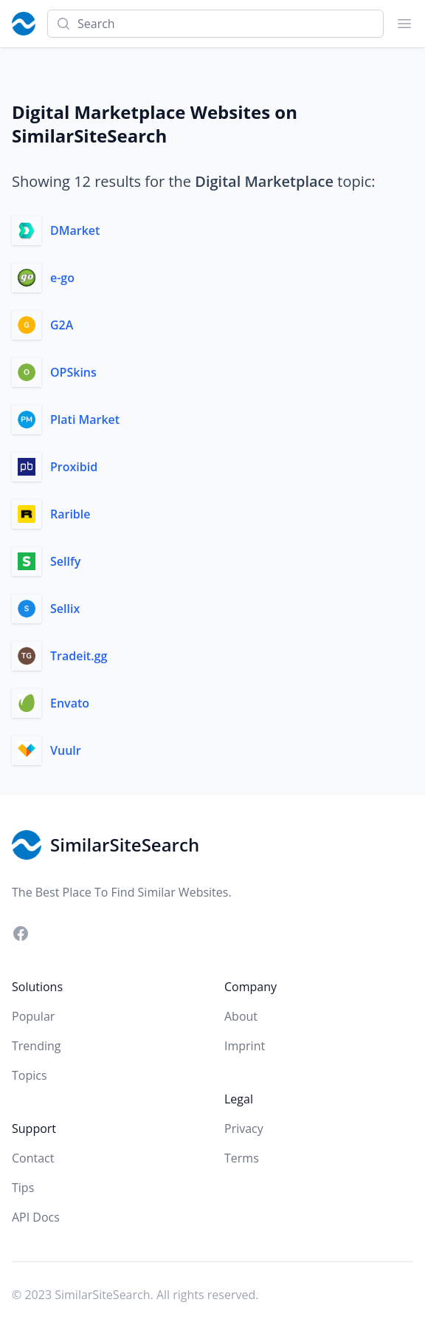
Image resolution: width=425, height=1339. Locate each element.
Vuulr (65, 750)
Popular (33, 1016)
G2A (61, 325)
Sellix (65, 608)
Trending (36, 1046)
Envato (69, 703)
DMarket (75, 230)
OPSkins (73, 372)
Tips (23, 1187)
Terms (241, 1158)
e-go (62, 278)
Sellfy (65, 561)
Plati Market (85, 419)
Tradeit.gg (78, 656)
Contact (33, 1158)
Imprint (244, 1046)
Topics (29, 1075)
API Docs (36, 1217)
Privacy (243, 1128)
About (241, 1016)
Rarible (70, 514)
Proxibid (73, 467)
